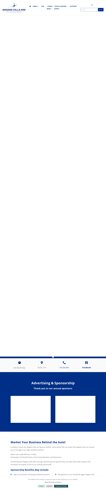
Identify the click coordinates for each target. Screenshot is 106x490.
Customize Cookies (61, 486)
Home (30, 7)
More (49, 9)
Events (56, 9)
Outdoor (73, 6)
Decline (49, 486)
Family (35, 6)
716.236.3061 (64, 367)
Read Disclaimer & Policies (53, 482)
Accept (41, 486)
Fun (42, 6)
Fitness (50, 6)
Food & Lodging (60, 6)
